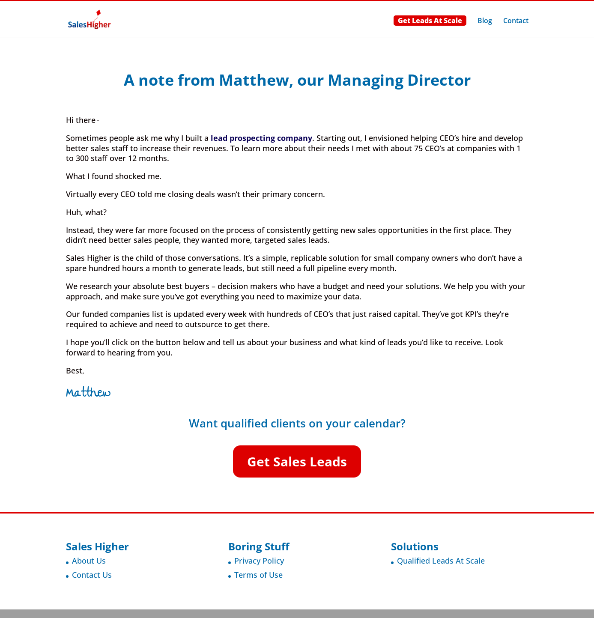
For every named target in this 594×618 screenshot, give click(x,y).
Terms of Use (258, 575)
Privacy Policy (259, 560)
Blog (485, 21)
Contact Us (92, 575)
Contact (515, 21)
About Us (89, 560)
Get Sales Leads (297, 461)
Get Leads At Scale (430, 20)
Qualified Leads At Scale (441, 560)
